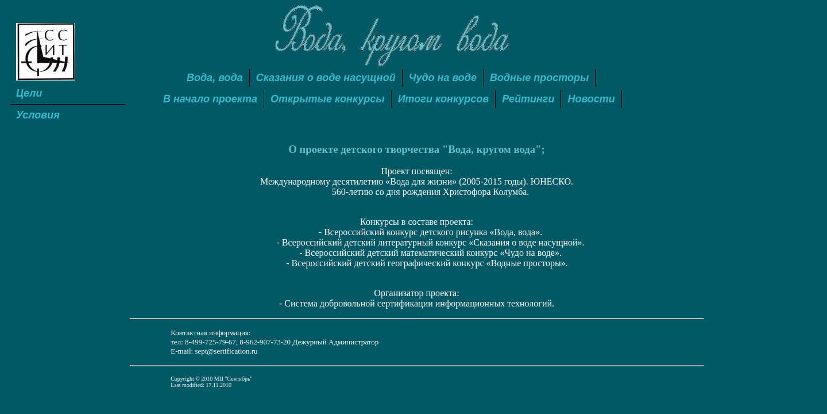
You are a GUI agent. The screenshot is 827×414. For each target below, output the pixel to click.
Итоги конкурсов (443, 99)
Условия (38, 115)
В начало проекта (210, 99)
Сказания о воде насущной (326, 77)
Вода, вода (215, 77)
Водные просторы (539, 77)
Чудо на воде (443, 77)
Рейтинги (528, 99)
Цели (29, 93)
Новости (591, 99)
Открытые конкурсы (327, 99)
